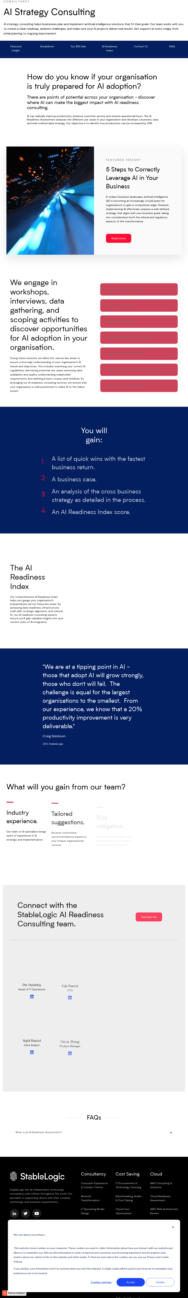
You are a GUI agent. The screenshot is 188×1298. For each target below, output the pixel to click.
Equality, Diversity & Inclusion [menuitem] (27, 1219)
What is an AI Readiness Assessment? (38, 1110)
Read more (118, 237)
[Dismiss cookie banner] (173, 1227)
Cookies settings (101, 1282)
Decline (160, 1282)
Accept (130, 1282)
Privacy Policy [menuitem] (44, 1215)
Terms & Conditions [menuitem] (22, 1215)
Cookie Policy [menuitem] (63, 1215)
